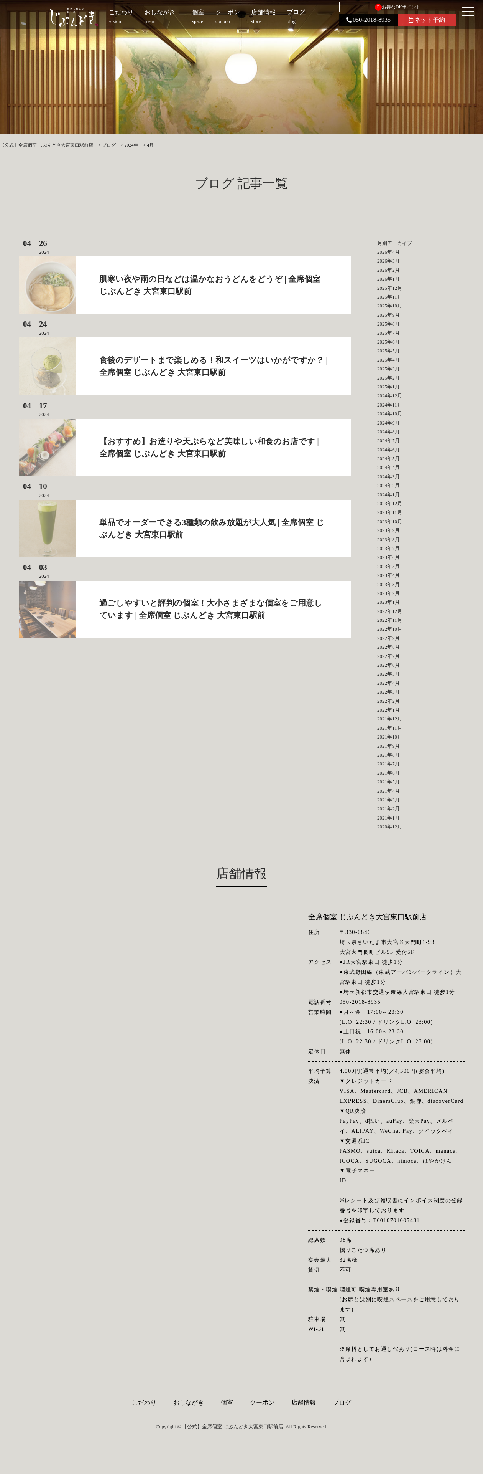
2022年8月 (388, 647)
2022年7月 (388, 656)
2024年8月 (388, 432)
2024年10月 (389, 413)
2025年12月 (389, 288)
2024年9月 (388, 423)
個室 (227, 1402)
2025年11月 (389, 297)
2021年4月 (388, 791)
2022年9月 (388, 638)
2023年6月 (388, 557)
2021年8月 (388, 755)
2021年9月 (388, 746)
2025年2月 (388, 378)
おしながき (188, 1402)
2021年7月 (388, 764)
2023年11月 (389, 512)
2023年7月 (388, 548)
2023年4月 (388, 575)
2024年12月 (389, 395)
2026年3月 (388, 261)
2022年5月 (388, 674)
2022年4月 (388, 683)
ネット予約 (427, 20)
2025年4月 (388, 360)
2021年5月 (388, 782)
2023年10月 (389, 521)
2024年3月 (388, 476)
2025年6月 (388, 342)
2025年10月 (389, 306)
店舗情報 (303, 1402)
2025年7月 (388, 333)
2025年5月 (388, 351)
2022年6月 (388, 665)
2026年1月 (388, 279)
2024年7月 (388, 440)
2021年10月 (389, 737)
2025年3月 (388, 369)
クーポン (262, 1402)
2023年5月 (388, 566)
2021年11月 (389, 728)
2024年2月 (388, 485)
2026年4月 (388, 252)
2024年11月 (389, 405)
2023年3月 (388, 584)
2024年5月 (388, 458)
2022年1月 (388, 710)
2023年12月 (389, 503)
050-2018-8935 (368, 20)
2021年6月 (388, 773)
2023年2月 (388, 593)
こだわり (144, 1402)
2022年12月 (389, 611)
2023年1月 (388, 602)
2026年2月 (388, 270)
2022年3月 (388, 692)
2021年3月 (388, 800)
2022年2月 (388, 701)
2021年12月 (389, 719)
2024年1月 (388, 494)
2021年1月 (388, 818)
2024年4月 (388, 467)
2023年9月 (388, 530)
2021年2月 (388, 808)
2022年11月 (389, 620)
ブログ (342, 1402)
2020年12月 (389, 827)
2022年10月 (389, 629)
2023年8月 (388, 539)
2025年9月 (388, 315)
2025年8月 (388, 324)
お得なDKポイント (398, 7)
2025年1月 (388, 387)
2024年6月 (388, 450)
